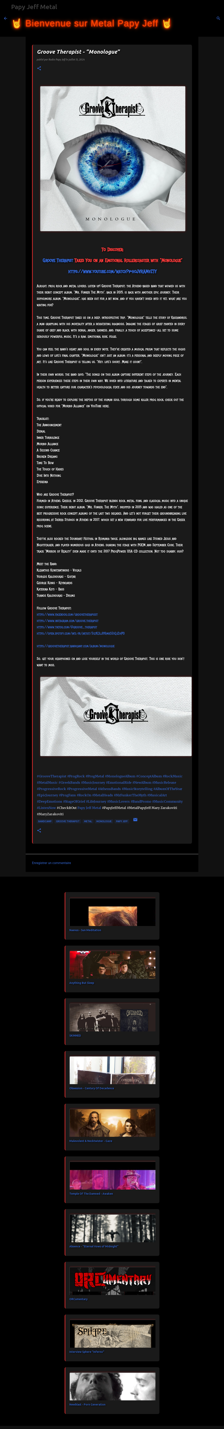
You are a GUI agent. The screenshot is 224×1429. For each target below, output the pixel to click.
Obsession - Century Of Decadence (91, 1088)
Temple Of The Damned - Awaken (91, 1193)
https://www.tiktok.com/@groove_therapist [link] (67, 627)
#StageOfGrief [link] (74, 801)
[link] (58, 260)
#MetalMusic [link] (47, 782)
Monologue (104, 821)
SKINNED (75, 1035)
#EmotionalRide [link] (119, 782)
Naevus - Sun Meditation (85, 930)
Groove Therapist (68, 821)
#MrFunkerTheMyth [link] (130, 795)
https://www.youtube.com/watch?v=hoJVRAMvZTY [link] (112, 271)
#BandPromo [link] (141, 801)
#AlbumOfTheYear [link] (167, 789)
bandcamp (45, 821)
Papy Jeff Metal (34, 6)
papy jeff (122, 821)
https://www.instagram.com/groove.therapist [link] (67, 621)
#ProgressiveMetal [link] (82, 789)
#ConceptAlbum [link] (149, 776)
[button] (39, 68)
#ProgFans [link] (67, 795)
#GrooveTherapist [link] (51, 776)
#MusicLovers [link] (118, 801)
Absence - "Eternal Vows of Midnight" (94, 1246)
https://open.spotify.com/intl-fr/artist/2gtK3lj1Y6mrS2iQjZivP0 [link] (81, 633)
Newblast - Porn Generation (87, 1404)
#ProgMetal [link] (95, 776)
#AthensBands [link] (109, 789)
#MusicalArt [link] (157, 795)
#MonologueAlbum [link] (120, 776)
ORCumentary (78, 1299)
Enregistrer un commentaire (51, 863)
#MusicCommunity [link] (167, 801)
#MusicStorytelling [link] (137, 789)
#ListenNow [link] (46, 808)
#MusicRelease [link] (164, 782)
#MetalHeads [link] (102, 795)
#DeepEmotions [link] (49, 801)
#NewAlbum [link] (141, 782)
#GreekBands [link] (69, 782)
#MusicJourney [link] (93, 782)
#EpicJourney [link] (47, 795)
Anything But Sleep (81, 982)
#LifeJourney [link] (96, 801)
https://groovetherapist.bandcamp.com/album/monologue (76, 646)
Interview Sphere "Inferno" (86, 1351)
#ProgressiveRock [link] (51, 789)
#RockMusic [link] (173, 776)
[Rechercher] (178, 18)
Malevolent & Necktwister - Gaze (90, 1141)
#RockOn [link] (84, 795)
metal (88, 821)
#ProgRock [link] (76, 776)
